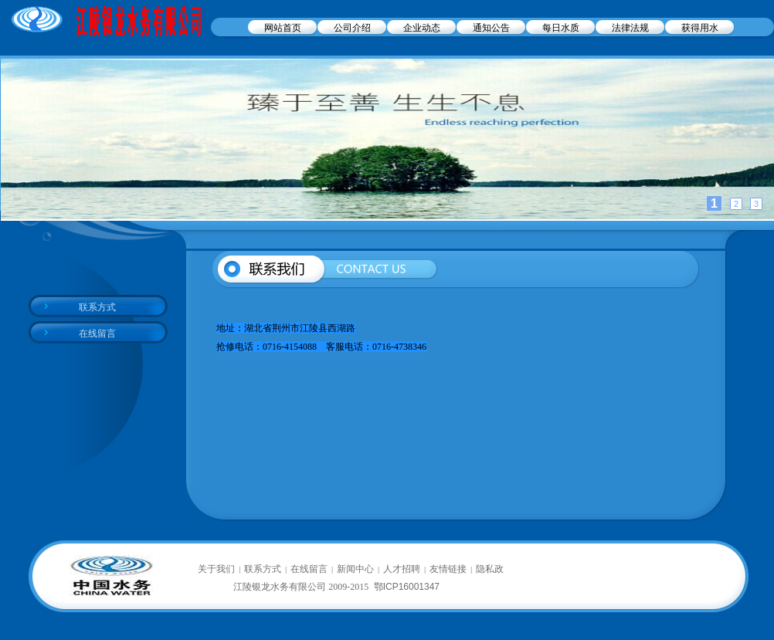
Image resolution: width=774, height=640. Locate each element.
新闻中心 (355, 569)
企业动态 (421, 27)
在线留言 (97, 333)
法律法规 (630, 27)
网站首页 (282, 27)
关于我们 (216, 569)
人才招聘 (401, 569)
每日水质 (560, 27)
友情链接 (448, 569)
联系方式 (97, 307)
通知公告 (491, 27)
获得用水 (699, 27)
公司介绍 (352, 27)
